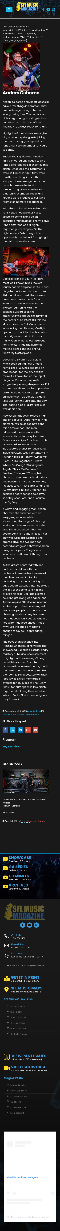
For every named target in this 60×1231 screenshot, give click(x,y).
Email (35, 730)
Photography (14, 1012)
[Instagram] (54, 9)
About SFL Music (15, 1006)
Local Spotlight (15, 1113)
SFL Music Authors (16, 1096)
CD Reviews (13, 1102)
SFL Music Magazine (17, 1217)
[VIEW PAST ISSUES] (30, 1056)
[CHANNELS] (30, 878)
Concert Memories (17, 1107)
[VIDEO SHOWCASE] (30, 1067)
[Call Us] (30, 934)
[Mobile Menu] (9, 9)
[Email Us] (30, 946)
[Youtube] (48, 9)
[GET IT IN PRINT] (30, 978)
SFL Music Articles (30, 714)
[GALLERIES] (30, 869)
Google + (28, 730)
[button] (22, 822)
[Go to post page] (26, 781)
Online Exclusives (16, 1091)
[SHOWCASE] (30, 859)
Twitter (12, 730)
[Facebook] (43, 9)
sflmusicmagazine (40, 1217)
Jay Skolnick (34, 711)
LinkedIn (20, 730)
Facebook (5, 730)
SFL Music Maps (15, 1023)
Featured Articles (11, 714)
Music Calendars (16, 1028)
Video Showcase (16, 1017)
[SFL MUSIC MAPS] (30, 988)
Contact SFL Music (16, 1034)
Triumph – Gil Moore (11, 805)
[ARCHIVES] (30, 887)
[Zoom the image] (27, 3)
